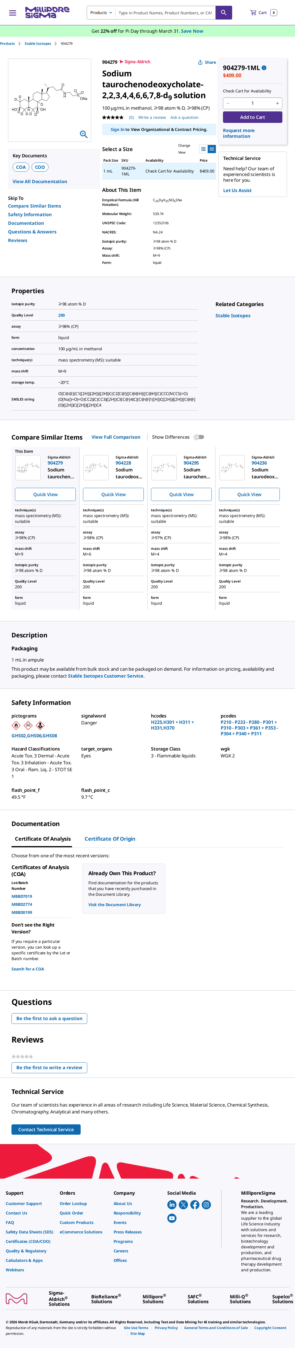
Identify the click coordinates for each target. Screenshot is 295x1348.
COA (21, 167)
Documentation (26, 223)
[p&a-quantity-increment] (277, 103)
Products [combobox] (98, 12)
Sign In (117, 129)
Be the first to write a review (51, 1068)
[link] (233, 315)
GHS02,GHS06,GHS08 (34, 735)
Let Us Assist (237, 190)
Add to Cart (252, 117)
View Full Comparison (116, 437)
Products (7, 43)
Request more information (239, 133)
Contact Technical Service (46, 1129)
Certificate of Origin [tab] (110, 838)
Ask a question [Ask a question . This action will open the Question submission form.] (184, 117)
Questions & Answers (32, 232)
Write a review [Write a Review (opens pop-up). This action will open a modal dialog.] (152, 117)
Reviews (17, 240)
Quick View (45, 494)
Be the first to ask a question (49, 1018)
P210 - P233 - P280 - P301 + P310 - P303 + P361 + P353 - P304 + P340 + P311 (249, 728)
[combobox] (159, 13)
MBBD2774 (21, 904)
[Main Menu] (12, 13)
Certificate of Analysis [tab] (43, 838)
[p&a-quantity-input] (252, 103)
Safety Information (30, 214)
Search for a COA (27, 969)
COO (40, 167)
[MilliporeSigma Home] (47, 12)
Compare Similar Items (34, 206)
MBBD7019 (21, 896)
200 (61, 315)
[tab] (12, 43)
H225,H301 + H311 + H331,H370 (172, 725)
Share (207, 62)
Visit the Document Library (114, 904)
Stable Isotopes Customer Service (105, 676)
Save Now (192, 31)
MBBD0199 (21, 912)
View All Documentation (40, 181)
